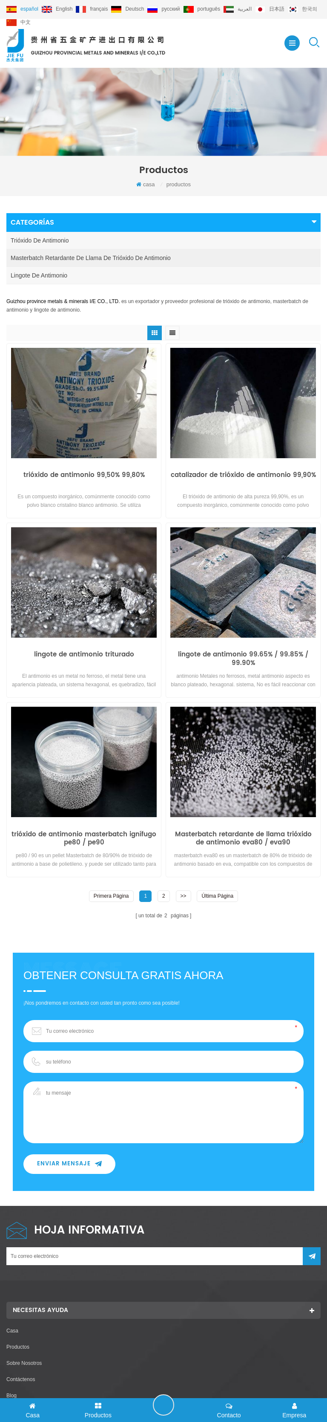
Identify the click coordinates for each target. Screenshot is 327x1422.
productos (17, 1347)
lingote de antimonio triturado (84, 655)
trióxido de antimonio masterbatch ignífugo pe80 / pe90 (83, 838)
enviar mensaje (69, 1163)
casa (145, 184)
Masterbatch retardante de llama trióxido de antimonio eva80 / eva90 (243, 838)
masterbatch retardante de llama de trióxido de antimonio (91, 257)
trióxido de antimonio (40, 240)
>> (183, 896)
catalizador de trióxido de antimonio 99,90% (243, 475)
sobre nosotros (24, 1363)
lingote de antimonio (39, 275)
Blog (11, 1395)
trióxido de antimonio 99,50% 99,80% (84, 475)
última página (217, 896)
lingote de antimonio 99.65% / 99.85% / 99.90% (243, 659)
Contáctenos (20, 1379)
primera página (111, 896)
